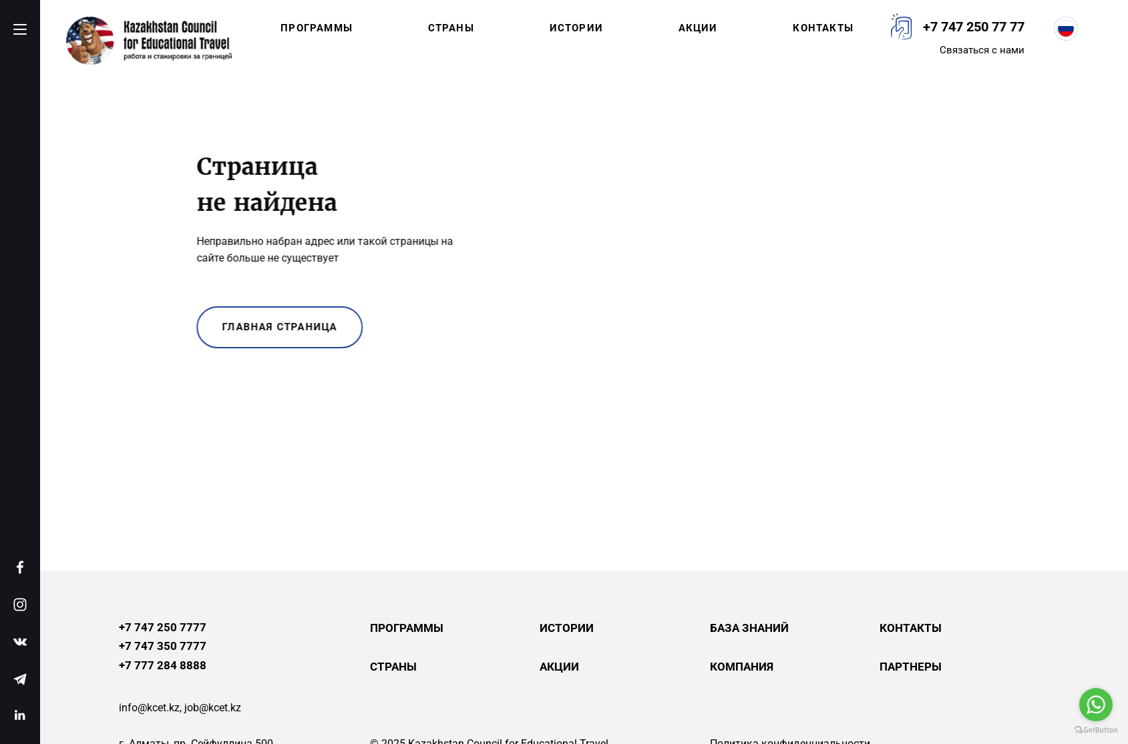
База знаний (749, 628)
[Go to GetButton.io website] (1096, 730)
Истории (576, 28)
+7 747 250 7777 (162, 627)
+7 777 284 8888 (162, 665)
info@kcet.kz (149, 707)
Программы (316, 28)
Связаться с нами (982, 50)
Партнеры (911, 666)
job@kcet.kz (212, 707)
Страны (451, 28)
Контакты (823, 28)
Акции (698, 28)
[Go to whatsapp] (1096, 704)
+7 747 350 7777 (162, 646)
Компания (741, 666)
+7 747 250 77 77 (973, 27)
